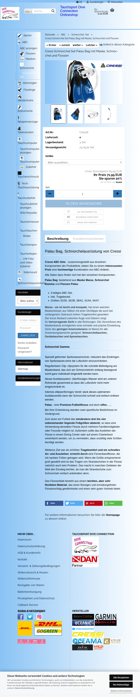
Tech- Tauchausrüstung (28, 185)
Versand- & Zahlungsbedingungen (39, 565)
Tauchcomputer (27, 141)
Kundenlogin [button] (95, 2)
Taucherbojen (28, 252)
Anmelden (28, 335)
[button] (79, 1)
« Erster (51, 45)
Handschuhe (25, 98)
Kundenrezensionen (88, 239)
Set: (47, 187)
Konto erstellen (27, 342)
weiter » (78, 45)
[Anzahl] (83, 194)
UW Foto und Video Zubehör (27, 262)
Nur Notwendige (121, 685)
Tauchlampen (28, 243)
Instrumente (25, 108)
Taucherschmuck (28, 174)
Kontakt (22, 559)
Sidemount (27, 272)
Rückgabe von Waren (31, 585)
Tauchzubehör (26, 195)
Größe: (49, 156)
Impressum (24, 539)
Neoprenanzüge (28, 119)
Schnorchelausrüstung (29, 281)
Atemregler (27, 83)
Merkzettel (115, 2)
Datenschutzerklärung (24, 688)
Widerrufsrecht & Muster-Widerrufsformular (33, 575)
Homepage (113, 514)
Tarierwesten (26, 130)
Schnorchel (27, 66)
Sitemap (23, 368)
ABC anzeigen (28, 48)
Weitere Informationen (121, 691)
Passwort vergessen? (25, 349)
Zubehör (28, 166)
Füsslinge (26, 90)
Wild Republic (28, 212)
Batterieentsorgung (29, 591)
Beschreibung (58, 239)
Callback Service (28, 604)
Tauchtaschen (28, 229)
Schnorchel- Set (29, 75)
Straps (25, 235)
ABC (23, 42)
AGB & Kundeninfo (29, 552)
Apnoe (25, 35)
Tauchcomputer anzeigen (29, 150)
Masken (28, 59)
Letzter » (91, 45)
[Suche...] (28, 11)
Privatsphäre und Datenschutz (36, 598)
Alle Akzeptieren (121, 677)
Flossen (28, 54)
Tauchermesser (29, 220)
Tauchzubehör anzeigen (29, 205)
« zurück (64, 45)
